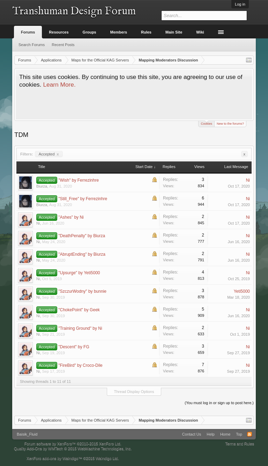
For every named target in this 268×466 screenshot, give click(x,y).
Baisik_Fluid (27, 434)
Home (225, 434)
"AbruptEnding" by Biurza (81, 254)
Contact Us (191, 434)
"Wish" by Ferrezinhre (78, 180)
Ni (248, 180)
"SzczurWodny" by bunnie (82, 291)
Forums (28, 32)
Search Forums (31, 45)
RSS (249, 434)
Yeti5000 (242, 291)
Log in (240, 4)
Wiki (200, 32)
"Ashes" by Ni (71, 217)
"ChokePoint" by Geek (79, 309)
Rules (146, 32)
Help (211, 434)
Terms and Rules (239, 444)
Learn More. (59, 84)
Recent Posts (63, 45)
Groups (89, 32)
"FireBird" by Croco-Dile (80, 365)
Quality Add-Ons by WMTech (73, 448)
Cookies (206, 123)
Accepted (49, 154)
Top (239, 434)
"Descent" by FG (73, 346)
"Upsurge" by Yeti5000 (79, 272)
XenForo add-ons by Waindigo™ (54, 458)
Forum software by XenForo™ (72, 444)
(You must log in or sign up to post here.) (219, 403)
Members (118, 32)
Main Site (173, 32)
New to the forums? (230, 123)
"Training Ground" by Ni (80, 328)
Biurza (41, 186)
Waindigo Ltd (107, 458)
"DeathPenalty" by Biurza (81, 235)
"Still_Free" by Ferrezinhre (82, 198)
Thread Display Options (134, 391)
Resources (58, 32)
